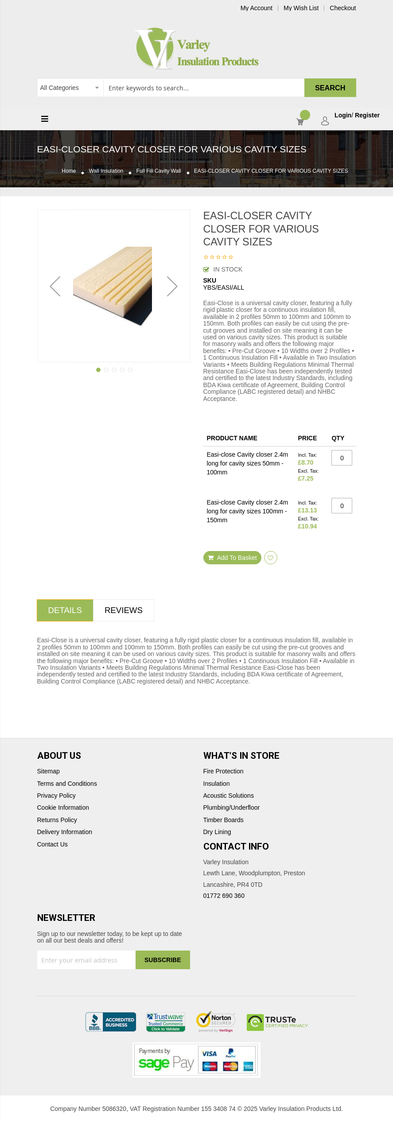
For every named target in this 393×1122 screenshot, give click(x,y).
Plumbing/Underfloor (231, 807)
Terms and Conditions (67, 783)
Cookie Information (63, 807)
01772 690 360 (224, 895)
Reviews (124, 610)
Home (69, 171)
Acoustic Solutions (228, 795)
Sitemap (48, 771)
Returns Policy (57, 820)
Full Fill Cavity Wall (158, 171)
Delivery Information (65, 832)
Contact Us (52, 844)
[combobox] (196, 87)
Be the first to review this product (218, 257)
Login (343, 115)
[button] (55, 286)
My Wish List (301, 8)
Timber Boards (223, 820)
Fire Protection (223, 771)
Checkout (343, 8)
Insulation (216, 783)
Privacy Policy (56, 795)
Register (367, 115)
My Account (256, 8)
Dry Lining (217, 832)
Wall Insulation (106, 171)
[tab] (65, 610)
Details (65, 610)
